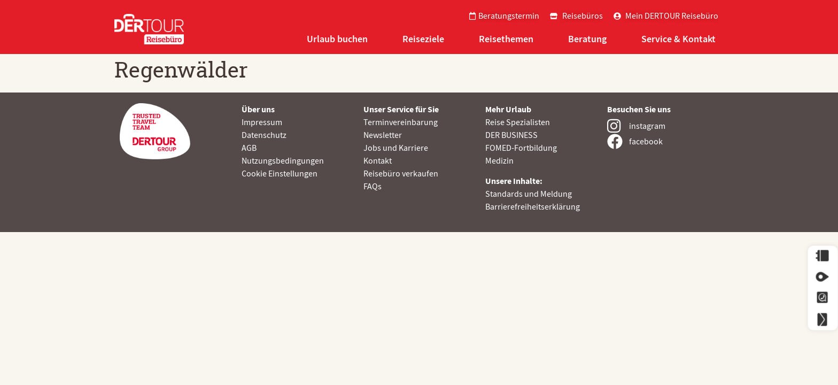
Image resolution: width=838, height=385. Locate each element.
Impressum (262, 122)
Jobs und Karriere (395, 148)
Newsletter (382, 135)
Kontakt (377, 161)
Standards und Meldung (528, 194)
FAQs (372, 186)
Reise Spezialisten (517, 122)
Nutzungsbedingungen (283, 161)
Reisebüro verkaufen (400, 173)
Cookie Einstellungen (279, 173)
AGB (249, 148)
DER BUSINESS (511, 135)
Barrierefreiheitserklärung (532, 207)
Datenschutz (264, 135)
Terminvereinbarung (400, 122)
